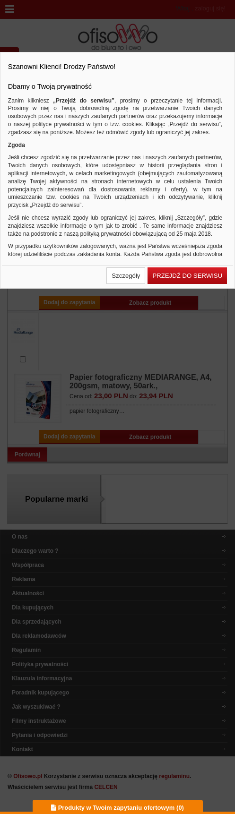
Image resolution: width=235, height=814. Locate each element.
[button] (125, 275)
